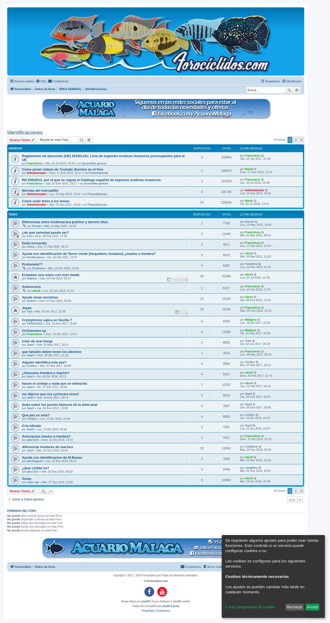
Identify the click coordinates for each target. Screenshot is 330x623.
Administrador (36, 172)
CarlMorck (251, 446)
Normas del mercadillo (40, 190)
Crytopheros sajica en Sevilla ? (47, 320)
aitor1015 (33, 439)
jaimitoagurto (35, 461)
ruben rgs (33, 482)
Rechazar (294, 607)
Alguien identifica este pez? (44, 362)
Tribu (248, 340)
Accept (312, 607)
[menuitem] (41, 81)
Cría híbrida (31, 426)
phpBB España (170, 606)
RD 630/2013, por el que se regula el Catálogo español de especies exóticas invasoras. (92, 180)
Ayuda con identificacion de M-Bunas (52, 457)
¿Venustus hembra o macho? (45, 373)
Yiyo (29, 311)
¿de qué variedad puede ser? (45, 232)
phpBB (145, 601)
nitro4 (249, 253)
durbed (31, 300)
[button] (301, 140)
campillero (251, 467)
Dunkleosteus (35, 257)
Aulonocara (31, 287)
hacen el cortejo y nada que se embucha (54, 383)
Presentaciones (98, 172)
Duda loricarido (34, 243)
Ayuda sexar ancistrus (40, 297)
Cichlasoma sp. (34, 331)
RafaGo (32, 278)
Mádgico (251, 319)
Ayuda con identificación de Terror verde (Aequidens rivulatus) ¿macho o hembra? (89, 254)
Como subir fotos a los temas (46, 201)
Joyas (26, 308)
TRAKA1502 (35, 323)
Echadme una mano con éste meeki (50, 275)
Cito (29, 236)
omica (30, 246)
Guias (26, 479)
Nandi (249, 169)
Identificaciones (25, 132)
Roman (36, 226)
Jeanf (30, 344)
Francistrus (34, 163)
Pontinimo (38, 268)
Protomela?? (32, 264)
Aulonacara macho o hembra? (46, 436)
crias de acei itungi (37, 341)
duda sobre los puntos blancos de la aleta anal (59, 405)
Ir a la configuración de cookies (250, 607)
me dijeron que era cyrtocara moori (50, 394)
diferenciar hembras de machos (47, 447)
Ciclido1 (32, 365)
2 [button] (296, 139)
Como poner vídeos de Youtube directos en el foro (62, 169)
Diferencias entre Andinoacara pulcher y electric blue (65, 222)
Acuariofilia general (94, 163)
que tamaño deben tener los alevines (51, 352)
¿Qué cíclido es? (35, 468)
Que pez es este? (36, 415)
